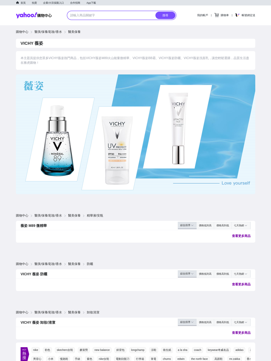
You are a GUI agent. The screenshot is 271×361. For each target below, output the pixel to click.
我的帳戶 (202, 15)
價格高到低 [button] (222, 225)
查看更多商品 (241, 236)
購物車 (225, 15)
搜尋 (165, 15)
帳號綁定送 (248, 15)
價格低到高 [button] (205, 225)
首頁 (23, 3)
